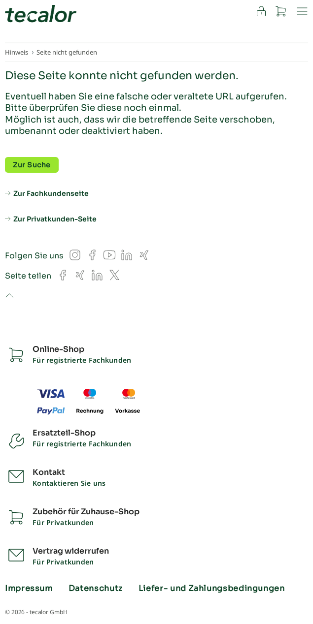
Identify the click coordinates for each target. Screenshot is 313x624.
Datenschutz (96, 588)
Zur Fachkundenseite (51, 193)
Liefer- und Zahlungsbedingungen (212, 588)
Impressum (29, 588)
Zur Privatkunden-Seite (55, 219)
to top (9, 296)
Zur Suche (32, 164)
